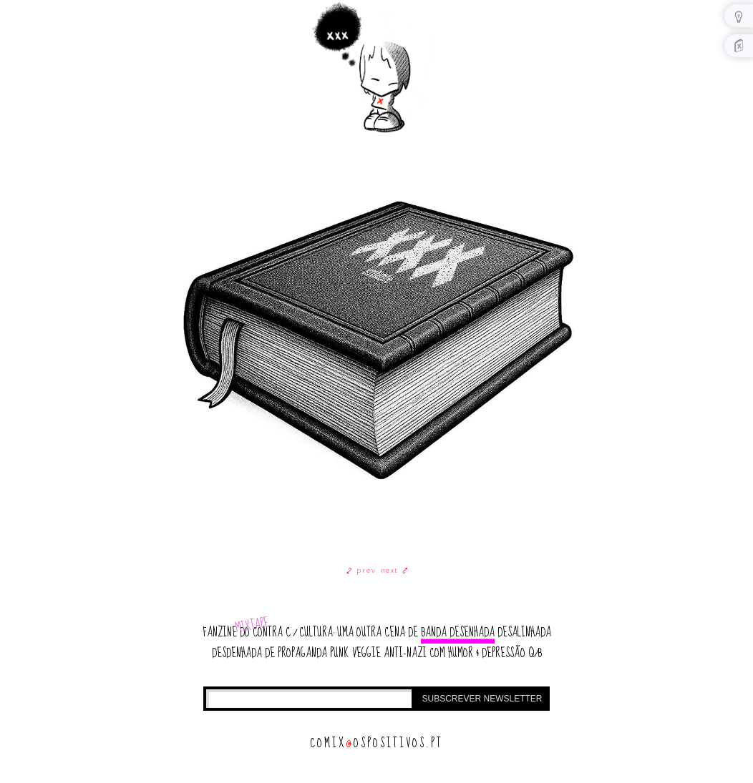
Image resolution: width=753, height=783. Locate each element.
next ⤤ (395, 570)
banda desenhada (458, 632)
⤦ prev (361, 570)
